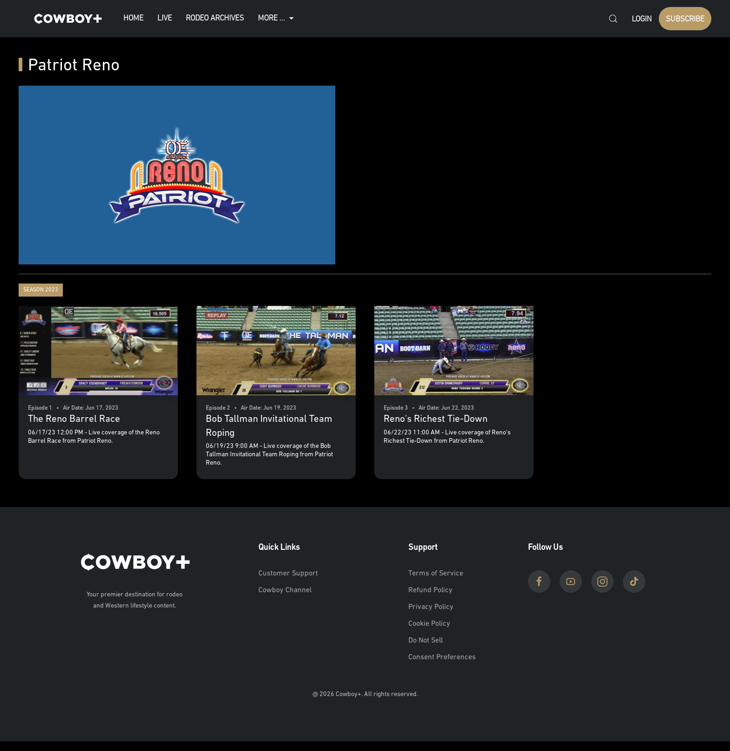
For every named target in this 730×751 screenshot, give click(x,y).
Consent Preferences (442, 657)
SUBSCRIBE (685, 19)
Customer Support (288, 573)
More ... (277, 18)
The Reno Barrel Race (74, 419)
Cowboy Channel (284, 590)
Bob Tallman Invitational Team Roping (269, 426)
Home (133, 18)
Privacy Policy (430, 607)
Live (164, 18)
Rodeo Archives (215, 18)
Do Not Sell (425, 640)
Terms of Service (435, 573)
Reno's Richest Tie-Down (435, 419)
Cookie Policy (429, 624)
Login (642, 19)
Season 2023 (40, 290)
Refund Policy (430, 590)
